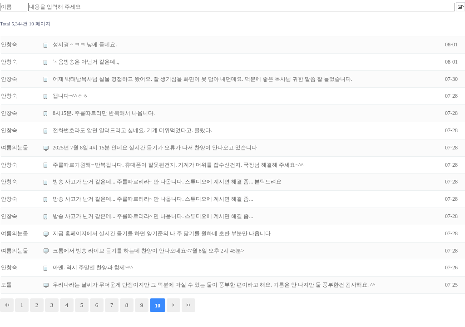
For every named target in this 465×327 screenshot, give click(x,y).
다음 (173, 305)
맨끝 (188, 305)
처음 (7, 305)
